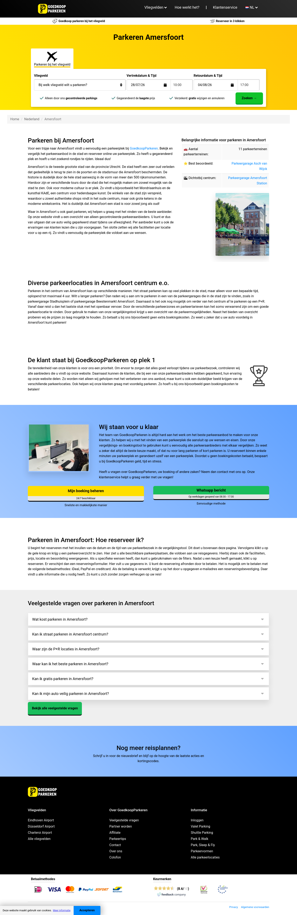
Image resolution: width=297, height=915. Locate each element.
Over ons (115, 851)
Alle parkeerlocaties (205, 857)
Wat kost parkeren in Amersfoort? (59, 619)
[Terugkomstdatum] (152, 85)
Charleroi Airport (40, 833)
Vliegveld (41, 76)
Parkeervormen (202, 851)
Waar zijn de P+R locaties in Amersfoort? (65, 649)
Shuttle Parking (202, 833)
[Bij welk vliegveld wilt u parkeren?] (80, 85)
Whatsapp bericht (211, 490)
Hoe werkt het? (187, 7)
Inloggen (197, 820)
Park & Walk (199, 839)
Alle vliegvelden (39, 839)
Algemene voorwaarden (255, 907)
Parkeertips (117, 839)
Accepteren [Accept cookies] (87, 910)
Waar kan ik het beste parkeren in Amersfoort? (70, 664)
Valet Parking (200, 826)
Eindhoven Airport (41, 820)
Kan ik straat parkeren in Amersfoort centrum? (70, 634)
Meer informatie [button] (61, 910)
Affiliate (114, 833)
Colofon (115, 857)
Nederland (31, 119)
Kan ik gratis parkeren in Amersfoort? (62, 679)
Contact (115, 845)
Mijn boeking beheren (86, 491)
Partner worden (120, 826)
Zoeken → (249, 98)
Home (14, 119)
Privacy (233, 907)
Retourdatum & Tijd (208, 76)
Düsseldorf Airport (41, 826)
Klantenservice (225, 7)
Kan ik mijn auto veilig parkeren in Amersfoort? (70, 693)
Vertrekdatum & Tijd (141, 76)
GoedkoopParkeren (144, 148)
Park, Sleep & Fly (203, 845)
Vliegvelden (153, 7)
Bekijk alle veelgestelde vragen (55, 708)
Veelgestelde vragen (124, 820)
